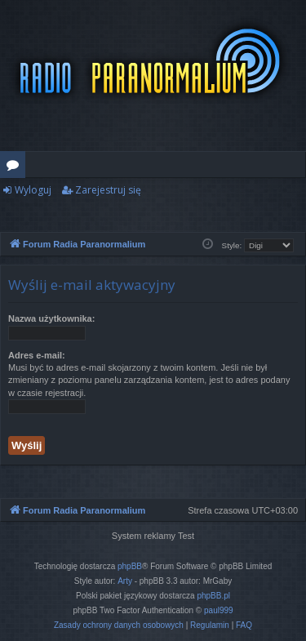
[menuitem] (119, 625)
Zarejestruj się (108, 190)
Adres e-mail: (36, 355)
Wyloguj (33, 190)
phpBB (130, 566)
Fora (16, 167)
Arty (125, 580)
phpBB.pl (213, 595)
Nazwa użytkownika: (51, 318)
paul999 (218, 610)
